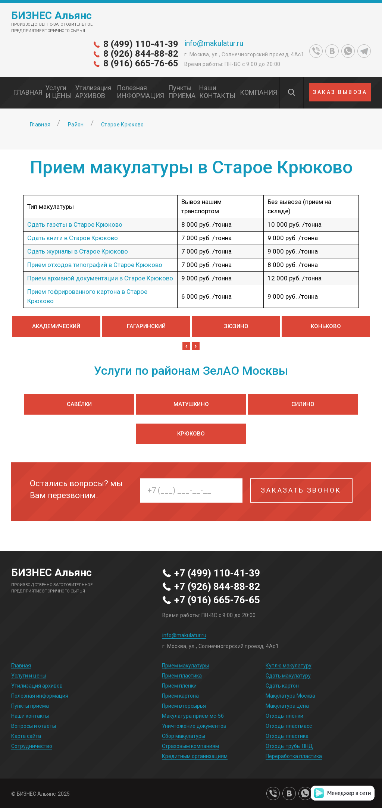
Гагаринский (146, 326)
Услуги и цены (28, 676)
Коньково (326, 326)
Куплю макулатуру (288, 666)
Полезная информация (39, 696)
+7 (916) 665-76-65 (217, 600)
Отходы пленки (284, 716)
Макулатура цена (287, 706)
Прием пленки (179, 686)
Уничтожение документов (194, 726)
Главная (21, 666)
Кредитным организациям (195, 756)
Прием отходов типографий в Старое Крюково (94, 264)
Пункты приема (30, 706)
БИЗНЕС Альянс (51, 15)
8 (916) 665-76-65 (140, 63)
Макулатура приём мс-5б (193, 716)
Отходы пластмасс (289, 726)
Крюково (191, 433)
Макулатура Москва (290, 696)
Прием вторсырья (184, 706)
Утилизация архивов (37, 686)
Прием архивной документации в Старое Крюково (100, 278)
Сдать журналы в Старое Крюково (77, 251)
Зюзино (236, 326)
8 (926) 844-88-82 (140, 53)
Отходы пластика (287, 736)
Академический (56, 326)
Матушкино (191, 404)
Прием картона (180, 696)
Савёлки (79, 404)
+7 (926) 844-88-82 (217, 587)
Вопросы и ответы (33, 726)
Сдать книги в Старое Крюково (72, 238)
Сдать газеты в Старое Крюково (74, 224)
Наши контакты (30, 716)
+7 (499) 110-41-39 (217, 573)
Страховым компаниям (190, 746)
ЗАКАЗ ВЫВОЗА (340, 92)
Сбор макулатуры (183, 736)
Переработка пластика (294, 756)
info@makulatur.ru (213, 43)
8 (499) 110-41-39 (140, 44)
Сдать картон (282, 686)
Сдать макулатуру (288, 676)
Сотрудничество (31, 746)
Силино (302, 404)
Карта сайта (26, 736)
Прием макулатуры (185, 666)
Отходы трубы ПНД (289, 746)
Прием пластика (182, 676)
